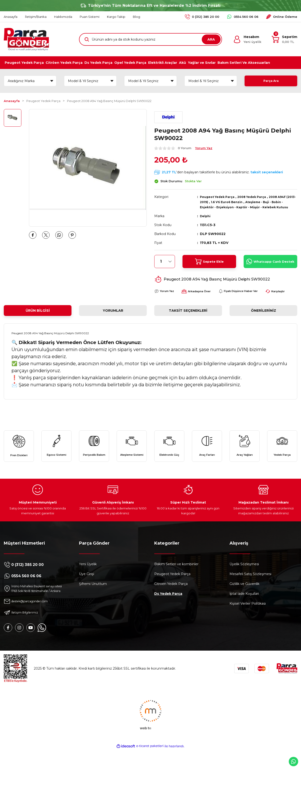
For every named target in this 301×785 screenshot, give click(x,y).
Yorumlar (113, 328)
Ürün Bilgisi (38, 328)
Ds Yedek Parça (168, 623)
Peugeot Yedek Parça (219, 197)
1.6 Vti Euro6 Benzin (240, 202)
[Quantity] (164, 266)
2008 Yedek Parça (258, 197)
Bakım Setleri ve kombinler (176, 594)
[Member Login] (247, 39)
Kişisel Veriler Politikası (248, 633)
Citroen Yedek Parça (171, 613)
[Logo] (26, 39)
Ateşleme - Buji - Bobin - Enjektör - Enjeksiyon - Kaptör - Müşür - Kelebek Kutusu (245, 207)
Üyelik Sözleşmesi (244, 594)
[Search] (150, 39)
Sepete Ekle (209, 266)
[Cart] (284, 39)
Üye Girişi (86, 603)
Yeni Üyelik (88, 594)
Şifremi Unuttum (93, 613)
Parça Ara (270, 81)
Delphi (206, 221)
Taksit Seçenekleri (188, 328)
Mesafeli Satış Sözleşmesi (250, 603)
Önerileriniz (263, 328)
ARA (211, 39)
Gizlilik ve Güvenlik (244, 613)
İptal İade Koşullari (244, 623)
